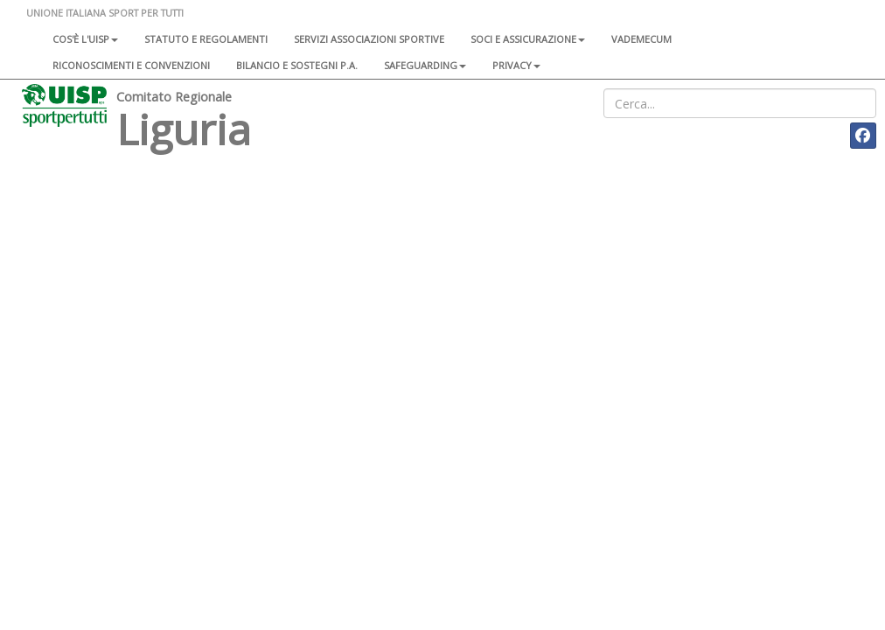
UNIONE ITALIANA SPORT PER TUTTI (105, 12)
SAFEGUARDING (425, 65)
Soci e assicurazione (527, 39)
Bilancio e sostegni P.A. (297, 65)
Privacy (516, 65)
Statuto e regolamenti (206, 39)
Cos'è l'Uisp (85, 39)
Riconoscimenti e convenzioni (131, 65)
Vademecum (641, 39)
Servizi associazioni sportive (369, 39)
